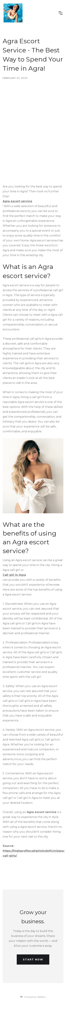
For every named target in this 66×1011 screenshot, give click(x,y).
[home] (13, 13)
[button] (60, 13)
